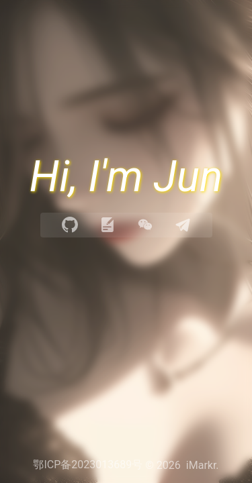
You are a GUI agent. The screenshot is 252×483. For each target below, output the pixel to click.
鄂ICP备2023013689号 (87, 464)
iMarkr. (202, 465)
